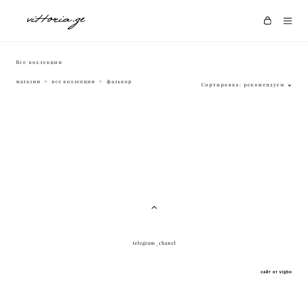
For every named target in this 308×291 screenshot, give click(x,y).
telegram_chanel (154, 243)
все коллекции (73, 81)
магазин (28, 81)
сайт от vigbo (276, 272)
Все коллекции (39, 62)
